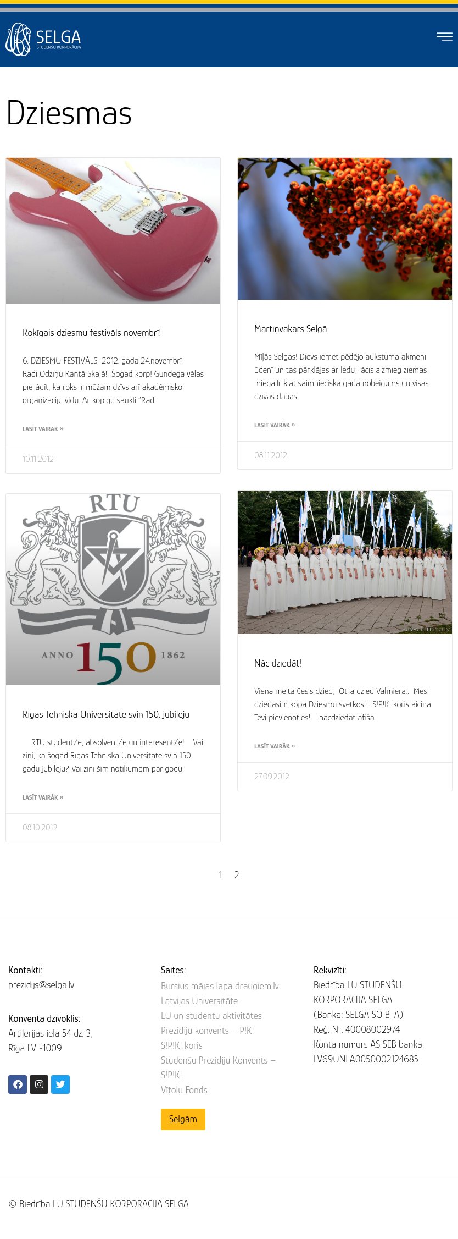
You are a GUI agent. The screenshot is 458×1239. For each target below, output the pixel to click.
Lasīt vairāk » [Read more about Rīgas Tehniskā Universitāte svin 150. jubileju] (43, 797)
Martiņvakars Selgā (290, 328)
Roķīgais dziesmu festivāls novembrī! (92, 332)
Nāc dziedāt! (277, 662)
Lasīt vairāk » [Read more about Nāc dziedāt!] (274, 745)
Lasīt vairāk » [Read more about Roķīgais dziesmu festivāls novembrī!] (43, 429)
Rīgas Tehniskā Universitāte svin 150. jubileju (106, 714)
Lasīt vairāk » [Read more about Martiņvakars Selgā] (274, 425)
